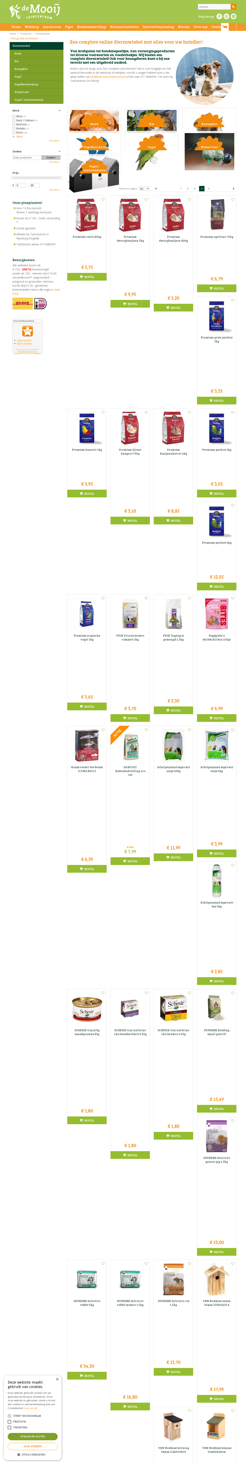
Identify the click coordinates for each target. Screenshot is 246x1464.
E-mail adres (163, 1357)
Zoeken (17, 151)
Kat (16, 61)
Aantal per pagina (128, 255)
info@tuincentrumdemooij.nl (107, 76)
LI (233, 16)
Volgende (233, 255)
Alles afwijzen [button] (33, 1446)
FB (219, 16)
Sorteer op (73, 255)
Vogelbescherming (26, 84)
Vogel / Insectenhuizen (28, 99)
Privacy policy (132, 1460)
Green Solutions (176, 1460)
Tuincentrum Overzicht (199, 1460)
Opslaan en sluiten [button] (32, 1436)
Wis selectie (54, 140)
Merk (15, 110)
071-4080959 (124, 1422)
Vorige (156, 255)
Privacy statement (74, 1460)
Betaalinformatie (114, 1460)
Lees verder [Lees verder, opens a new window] (31, 1408)
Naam (200, 1344)
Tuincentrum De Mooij (123, 1409)
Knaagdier (21, 69)
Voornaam (161, 1344)
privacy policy (133, 1367)
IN (226, 16)
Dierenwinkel (21, 45)
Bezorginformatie (94, 1460)
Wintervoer (21, 92)
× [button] (57, 1379)
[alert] (33, 1417)
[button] (33, 1454)
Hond (17, 53)
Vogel (18, 76)
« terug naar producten (24, 38)
